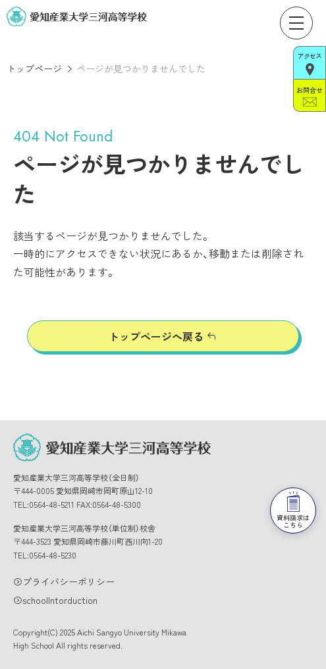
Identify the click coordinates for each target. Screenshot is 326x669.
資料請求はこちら (293, 483)
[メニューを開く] (296, 23)
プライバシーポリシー (68, 581)
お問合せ (309, 96)
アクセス (309, 63)
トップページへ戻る (156, 336)
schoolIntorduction (59, 600)
